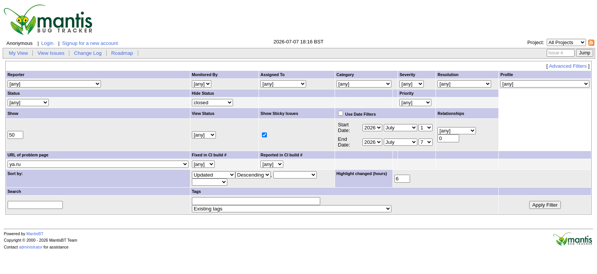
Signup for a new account (90, 43)
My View (18, 53)
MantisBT (34, 233)
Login (47, 43)
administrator (31, 247)
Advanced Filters (568, 66)
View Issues (50, 53)
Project (535, 42)
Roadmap (122, 53)
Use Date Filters (357, 114)
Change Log (88, 53)
